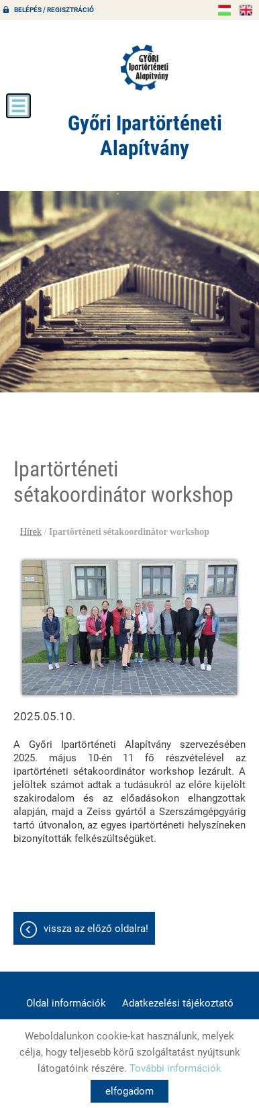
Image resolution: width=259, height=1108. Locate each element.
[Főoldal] (144, 67)
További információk (175, 1068)
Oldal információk (66, 1003)
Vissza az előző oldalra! (96, 929)
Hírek (31, 532)
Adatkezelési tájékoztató (178, 1003)
